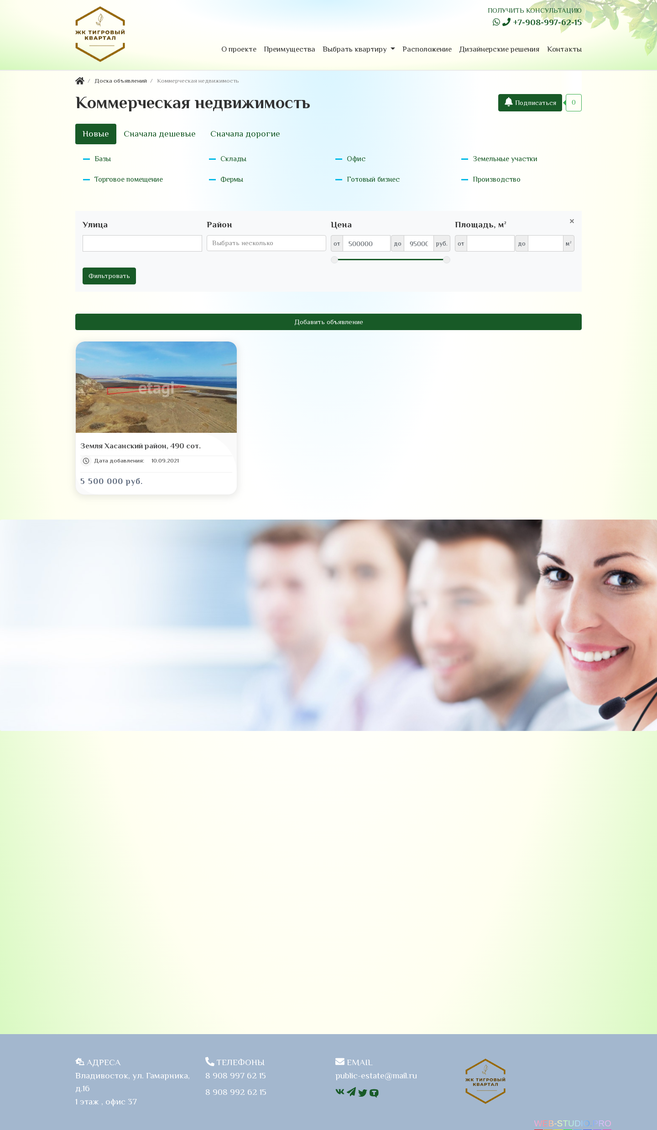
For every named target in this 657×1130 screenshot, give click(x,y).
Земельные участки (505, 159)
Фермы (231, 179)
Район (219, 224)
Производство (497, 179)
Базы (102, 159)
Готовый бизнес (373, 179)
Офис (356, 159)
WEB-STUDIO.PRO (573, 1123)
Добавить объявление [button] (328, 322)
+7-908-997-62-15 (542, 22)
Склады (233, 159)
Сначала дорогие (245, 133)
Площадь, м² (480, 224)
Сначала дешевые (160, 133)
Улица (95, 224)
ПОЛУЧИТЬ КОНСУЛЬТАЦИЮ (535, 10)
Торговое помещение (128, 179)
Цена (341, 224)
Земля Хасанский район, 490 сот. (140, 446)
